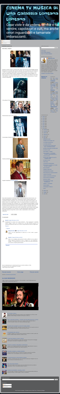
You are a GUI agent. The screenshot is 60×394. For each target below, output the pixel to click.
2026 (44, 116)
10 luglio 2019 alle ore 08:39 (17, 237)
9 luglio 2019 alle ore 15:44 (14, 220)
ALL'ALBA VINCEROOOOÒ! (8, 278)
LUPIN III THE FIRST (47, 174)
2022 (44, 123)
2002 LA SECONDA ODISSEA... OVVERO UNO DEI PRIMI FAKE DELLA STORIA (22, 319)
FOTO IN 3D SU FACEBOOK (48, 177)
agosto (45, 136)
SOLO (44, 188)
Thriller (56, 108)
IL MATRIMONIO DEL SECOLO (13, 332)
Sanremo (52, 104)
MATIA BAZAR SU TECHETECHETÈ (50, 172)
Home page (20, 272)
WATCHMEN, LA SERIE (47, 151)
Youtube (53, 112)
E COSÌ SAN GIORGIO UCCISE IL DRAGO (15, 338)
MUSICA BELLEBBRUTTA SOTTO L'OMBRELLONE (49, 158)
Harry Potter (53, 86)
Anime (56, 78)
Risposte (8, 228)
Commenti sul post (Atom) (11, 274)
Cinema (52, 81)
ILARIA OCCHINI (46, 155)
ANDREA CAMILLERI (47, 169)
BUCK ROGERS (46, 167)
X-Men (57, 110)
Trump (53, 109)
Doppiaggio (53, 85)
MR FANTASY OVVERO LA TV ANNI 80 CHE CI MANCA (50, 166)
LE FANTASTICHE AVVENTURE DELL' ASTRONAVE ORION (49, 146)
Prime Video (55, 99)
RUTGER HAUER (46, 149)
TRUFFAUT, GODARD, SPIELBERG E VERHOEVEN (17, 344)
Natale (56, 91)
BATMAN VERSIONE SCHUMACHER (50, 148)
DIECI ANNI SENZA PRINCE (12, 363)
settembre (46, 134)
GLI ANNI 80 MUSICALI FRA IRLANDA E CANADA (17, 357)
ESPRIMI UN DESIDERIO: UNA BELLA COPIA (16, 370)
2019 (44, 128)
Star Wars (52, 105)
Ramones (52, 101)
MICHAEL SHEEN (46, 179)
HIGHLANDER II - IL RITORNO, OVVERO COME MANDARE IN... (50, 154)
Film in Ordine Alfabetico (45, 52)
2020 (44, 126)
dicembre (45, 129)
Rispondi (7, 245)
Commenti (5, 386)
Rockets (52, 102)
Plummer (56, 97)
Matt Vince (35, 390)
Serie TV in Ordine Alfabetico (46, 53)
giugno (45, 190)
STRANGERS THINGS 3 (48, 186)
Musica (52, 90)
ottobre (45, 132)
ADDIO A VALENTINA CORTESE (49, 175)
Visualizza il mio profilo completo (47, 73)
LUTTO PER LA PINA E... (12, 313)
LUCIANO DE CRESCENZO (48, 163)
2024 (44, 119)
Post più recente (6, 272)
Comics (56, 82)
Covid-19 (54, 83)
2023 (44, 121)
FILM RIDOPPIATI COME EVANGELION (48, 181)
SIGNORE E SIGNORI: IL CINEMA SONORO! (16, 351)
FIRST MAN (45, 161)
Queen (54, 100)
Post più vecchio (34, 272)
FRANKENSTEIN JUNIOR (48, 171)
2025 (44, 118)
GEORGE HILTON (46, 139)
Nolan (51, 94)
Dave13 (6, 220)
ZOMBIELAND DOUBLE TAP (48, 140)
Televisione (53, 106)
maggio (45, 192)
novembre (46, 131)
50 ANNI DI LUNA (46, 160)
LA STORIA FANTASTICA (48, 142)
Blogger (43, 390)
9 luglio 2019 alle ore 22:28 (22, 230)
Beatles (54, 79)
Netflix (53, 93)
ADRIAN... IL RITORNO (47, 183)
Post (3, 40)
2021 (44, 124)
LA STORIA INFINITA (47, 144)
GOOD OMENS (14, 180)
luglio (45, 137)
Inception (52, 87)
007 (51, 78)
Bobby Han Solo (11, 230)
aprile (45, 193)
